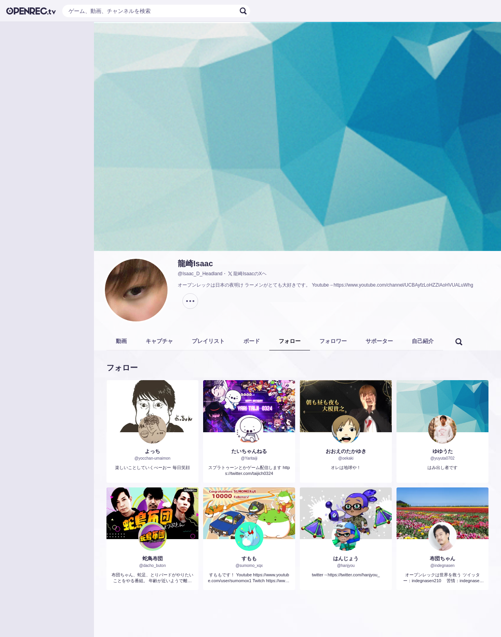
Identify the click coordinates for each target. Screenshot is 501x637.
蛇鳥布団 (152, 558)
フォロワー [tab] (333, 341)
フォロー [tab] (290, 341)
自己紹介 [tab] (423, 341)
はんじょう (346, 558)
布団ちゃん (442, 558)
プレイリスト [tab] (208, 341)
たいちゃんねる (249, 451)
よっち (152, 451)
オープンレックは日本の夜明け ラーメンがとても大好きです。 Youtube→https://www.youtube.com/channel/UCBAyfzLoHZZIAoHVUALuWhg (325, 285)
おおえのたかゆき (346, 451)
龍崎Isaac (195, 263)
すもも (249, 558)
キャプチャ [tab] (159, 341)
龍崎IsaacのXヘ (247, 274)
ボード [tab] (251, 341)
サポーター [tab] (379, 341)
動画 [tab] (121, 341)
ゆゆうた (443, 451)
